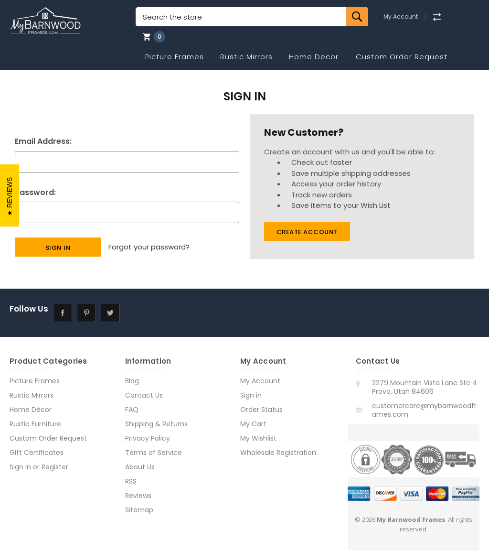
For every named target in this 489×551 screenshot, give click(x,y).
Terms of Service (153, 453)
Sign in (20, 467)
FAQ (131, 410)
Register (55, 467)
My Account (400, 17)
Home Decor (314, 57)
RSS (131, 481)
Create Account (307, 232)
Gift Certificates (37, 453)
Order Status (261, 410)
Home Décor (31, 410)
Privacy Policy (147, 438)
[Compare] (436, 17)
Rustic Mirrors (246, 57)
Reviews (138, 496)
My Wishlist (258, 438)
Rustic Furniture (35, 424)
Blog (132, 381)
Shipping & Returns (156, 424)
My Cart (253, 424)
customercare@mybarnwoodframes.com (424, 410)
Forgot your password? (149, 247)
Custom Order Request (401, 57)
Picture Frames (174, 57)
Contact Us (144, 395)
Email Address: (43, 141)
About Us (140, 467)
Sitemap (139, 510)
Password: (35, 192)
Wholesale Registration (278, 453)
